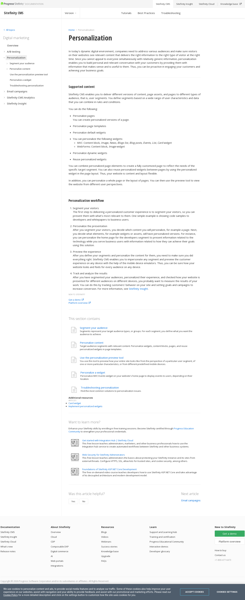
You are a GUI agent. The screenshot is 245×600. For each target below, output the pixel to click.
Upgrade (105, 556)
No (83, 501)
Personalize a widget (92, 372)
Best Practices (146, 13)
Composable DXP (60, 546)
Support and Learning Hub (163, 532)
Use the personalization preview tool (101, 357)
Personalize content (91, 342)
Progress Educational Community (167, 541)
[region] (122, 592)
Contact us (220, 555)
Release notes (8, 551)
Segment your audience (94, 327)
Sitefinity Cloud (8, 541)
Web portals (57, 560)
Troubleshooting (171, 13)
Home (72, 29)
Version (71, 13)
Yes (73, 501)
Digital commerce (59, 551)
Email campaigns (191, 500)
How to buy (220, 550)
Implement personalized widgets (85, 406)
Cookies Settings (227, 592)
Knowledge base (110, 551)
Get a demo (76, 299)
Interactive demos (159, 546)
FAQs (104, 560)
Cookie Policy (10, 595)
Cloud (54, 536)
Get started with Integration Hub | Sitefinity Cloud (107, 440)
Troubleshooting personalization (100, 387)
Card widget (75, 403)
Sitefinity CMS (8, 532)
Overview (56, 532)
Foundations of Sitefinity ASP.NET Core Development (109, 469)
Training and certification (162, 536)
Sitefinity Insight (138, 288)
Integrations (57, 565)
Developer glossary (160, 551)
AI (52, 556)
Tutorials (126, 13)
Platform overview (80, 302)
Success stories (109, 546)
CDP (53, 541)
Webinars (106, 541)
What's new (7, 546)
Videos (104, 536)
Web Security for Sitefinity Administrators (103, 454)
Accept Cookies (194, 592)
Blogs (104, 532)
